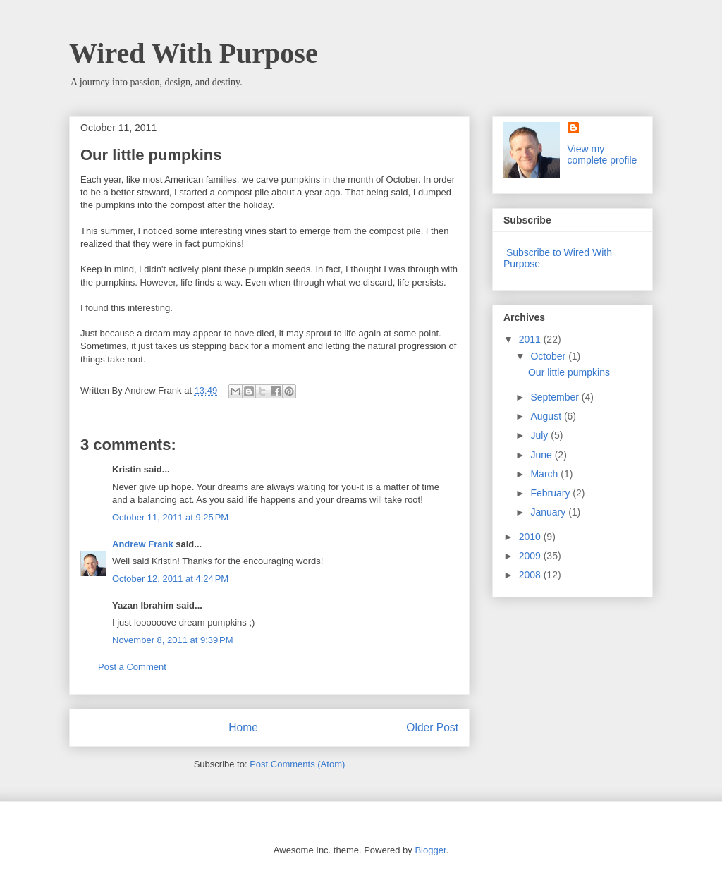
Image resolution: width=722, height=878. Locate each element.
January (549, 512)
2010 (531, 536)
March (545, 474)
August (546, 416)
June (542, 455)
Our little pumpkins (569, 372)
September (555, 397)
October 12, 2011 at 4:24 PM (170, 578)
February (551, 493)
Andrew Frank (142, 544)
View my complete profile (602, 154)
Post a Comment (132, 666)
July (540, 435)
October (549, 356)
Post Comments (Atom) (297, 764)
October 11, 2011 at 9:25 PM (170, 517)
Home (243, 727)
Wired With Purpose (193, 53)
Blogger (430, 850)
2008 (531, 574)
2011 (531, 339)
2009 (531, 555)
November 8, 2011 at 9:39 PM (172, 640)
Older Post (432, 727)
